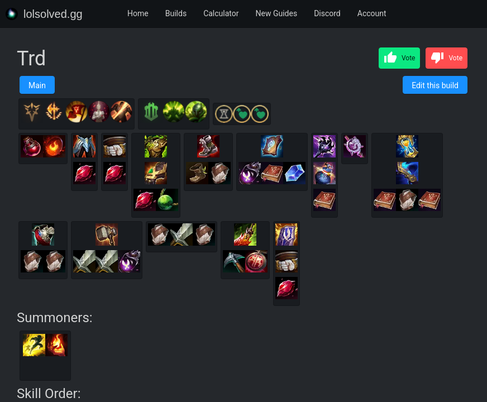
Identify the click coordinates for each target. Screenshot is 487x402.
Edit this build (435, 85)
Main (37, 85)
